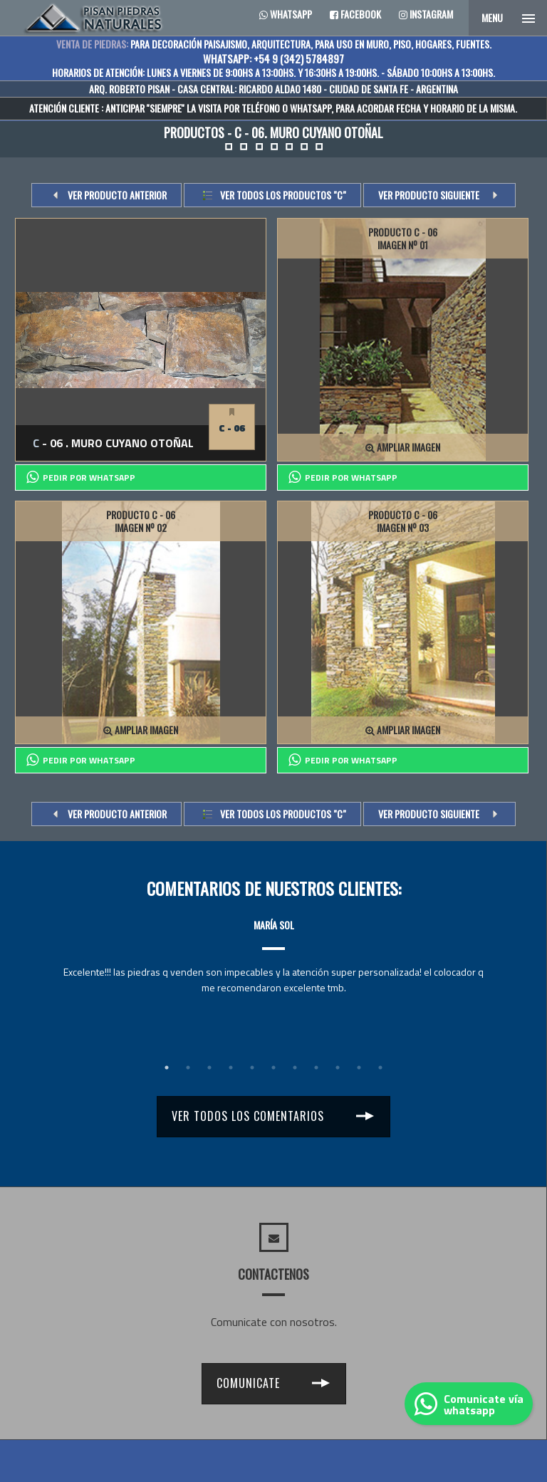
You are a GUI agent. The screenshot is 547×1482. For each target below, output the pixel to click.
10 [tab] (359, 1067)
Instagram (426, 13)
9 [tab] (337, 1067)
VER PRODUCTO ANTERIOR (117, 194)
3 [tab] (209, 1067)
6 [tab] (273, 1067)
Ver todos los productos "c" (283, 194)
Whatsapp (285, 13)
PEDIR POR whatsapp (80, 477)
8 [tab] (316, 1067)
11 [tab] (380, 1067)
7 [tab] (295, 1067)
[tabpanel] (273, 943)
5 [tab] (252, 1067)
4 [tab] (231, 1067)
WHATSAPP (310, 107)
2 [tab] (188, 1067)
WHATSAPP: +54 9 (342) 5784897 (273, 58)
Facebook (355, 13)
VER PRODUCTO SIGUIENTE (428, 194)
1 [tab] (167, 1067)
